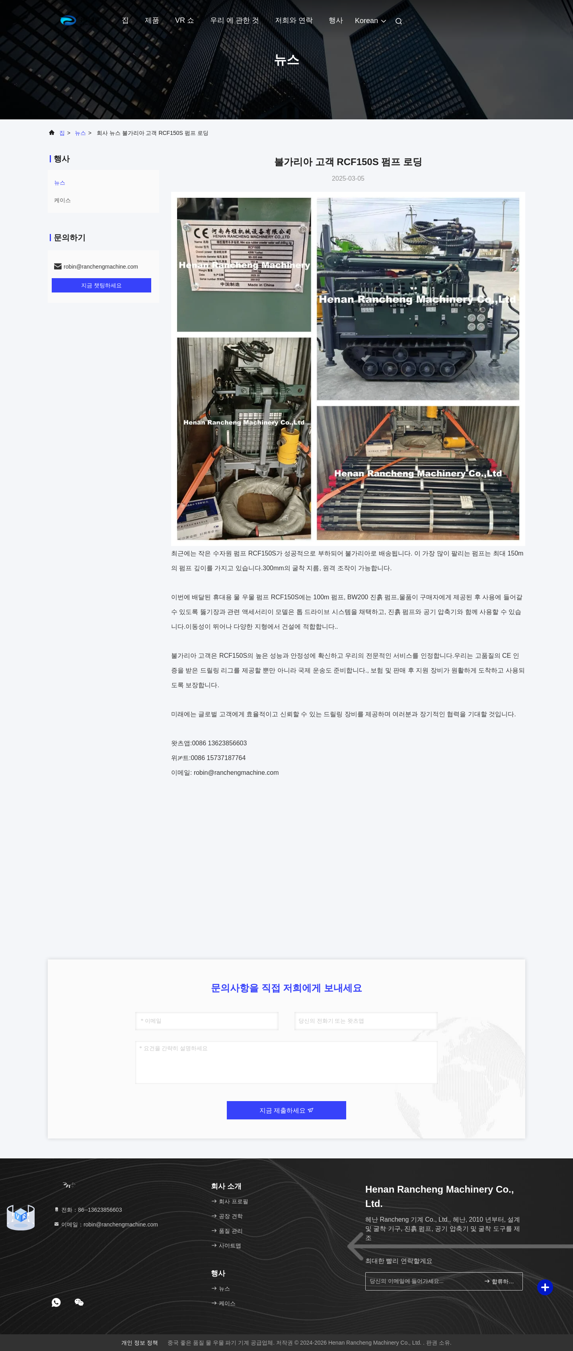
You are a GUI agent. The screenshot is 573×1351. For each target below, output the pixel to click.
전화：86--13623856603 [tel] (87, 1210)
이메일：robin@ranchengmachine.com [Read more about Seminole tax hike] (105, 1224)
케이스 (62, 200)
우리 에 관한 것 (234, 20)
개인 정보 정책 (139, 1342)
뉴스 (80, 133)
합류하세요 (500, 1281)
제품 (152, 20)
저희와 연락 (294, 20)
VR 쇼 (184, 20)
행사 (336, 20)
